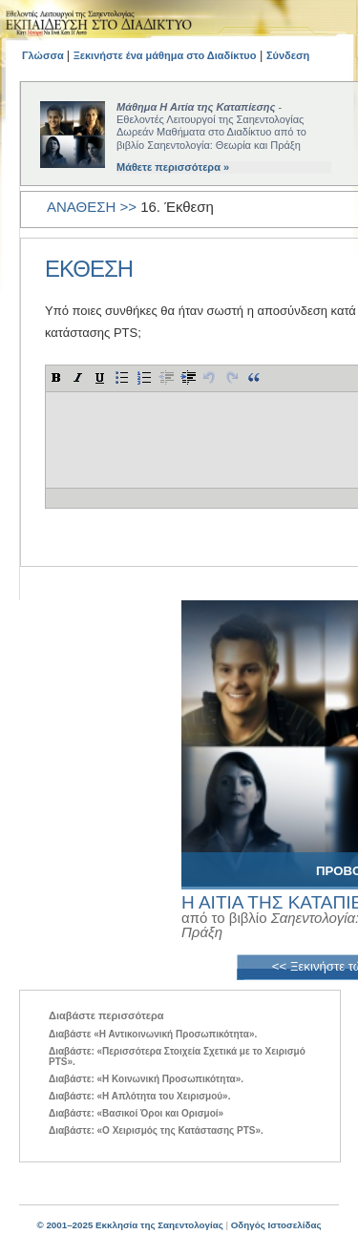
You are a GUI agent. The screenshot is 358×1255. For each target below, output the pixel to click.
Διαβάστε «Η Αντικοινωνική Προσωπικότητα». (153, 1034)
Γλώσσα (44, 55)
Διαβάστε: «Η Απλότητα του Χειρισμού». (139, 1096)
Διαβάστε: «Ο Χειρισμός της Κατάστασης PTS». (156, 1130)
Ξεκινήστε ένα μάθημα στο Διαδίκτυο (165, 55)
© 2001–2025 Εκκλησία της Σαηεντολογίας (129, 1225)
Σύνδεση (287, 55)
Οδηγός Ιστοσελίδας (276, 1225)
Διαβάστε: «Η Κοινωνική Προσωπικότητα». (146, 1079)
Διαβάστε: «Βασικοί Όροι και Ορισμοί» (136, 1113)
